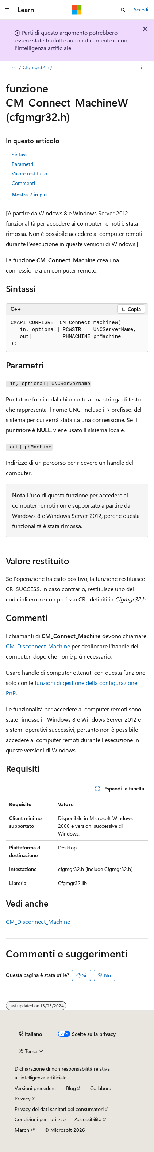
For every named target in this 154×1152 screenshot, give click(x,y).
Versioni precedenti (36, 1088)
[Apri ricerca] (123, 9)
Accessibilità (87, 1119)
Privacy (23, 1098)
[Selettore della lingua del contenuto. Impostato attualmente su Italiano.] (30, 1034)
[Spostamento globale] (7, 9)
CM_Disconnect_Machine (38, 646)
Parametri (22, 163)
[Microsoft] (77, 10)
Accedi (140, 9)
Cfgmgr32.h (36, 67)
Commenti (23, 182)
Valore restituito (29, 173)
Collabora (100, 1088)
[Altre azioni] (141, 67)
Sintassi (20, 154)
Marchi (22, 1129)
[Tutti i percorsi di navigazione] (12, 67)
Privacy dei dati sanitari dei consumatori (59, 1108)
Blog (71, 1088)
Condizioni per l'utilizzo (40, 1119)
